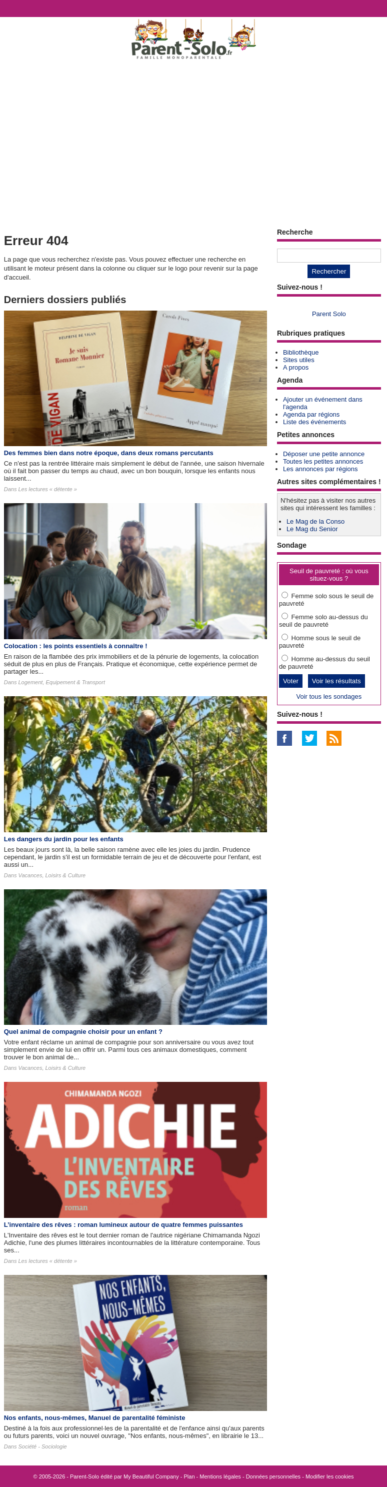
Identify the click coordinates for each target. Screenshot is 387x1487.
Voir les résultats (336, 681)
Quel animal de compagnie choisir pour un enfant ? (83, 1031)
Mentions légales (220, 1476)
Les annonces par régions (320, 469)
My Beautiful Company (151, 1476)
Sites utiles (298, 360)
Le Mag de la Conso (315, 521)
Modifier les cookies (330, 1476)
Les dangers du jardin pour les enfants (64, 839)
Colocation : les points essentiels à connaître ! (76, 646)
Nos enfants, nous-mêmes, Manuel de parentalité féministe (95, 1417)
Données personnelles (273, 1476)
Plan (189, 1476)
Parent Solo (329, 314)
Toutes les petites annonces (323, 461)
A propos (295, 367)
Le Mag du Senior (312, 529)
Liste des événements (314, 422)
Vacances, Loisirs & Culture (52, 875)
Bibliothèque (301, 352)
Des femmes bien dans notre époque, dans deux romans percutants (109, 453)
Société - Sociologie (42, 1446)
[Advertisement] (193, 143)
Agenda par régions (311, 414)
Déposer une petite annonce (323, 454)
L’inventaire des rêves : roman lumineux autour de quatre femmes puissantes (123, 1224)
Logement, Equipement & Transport (61, 682)
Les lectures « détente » (47, 489)
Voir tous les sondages (329, 696)
